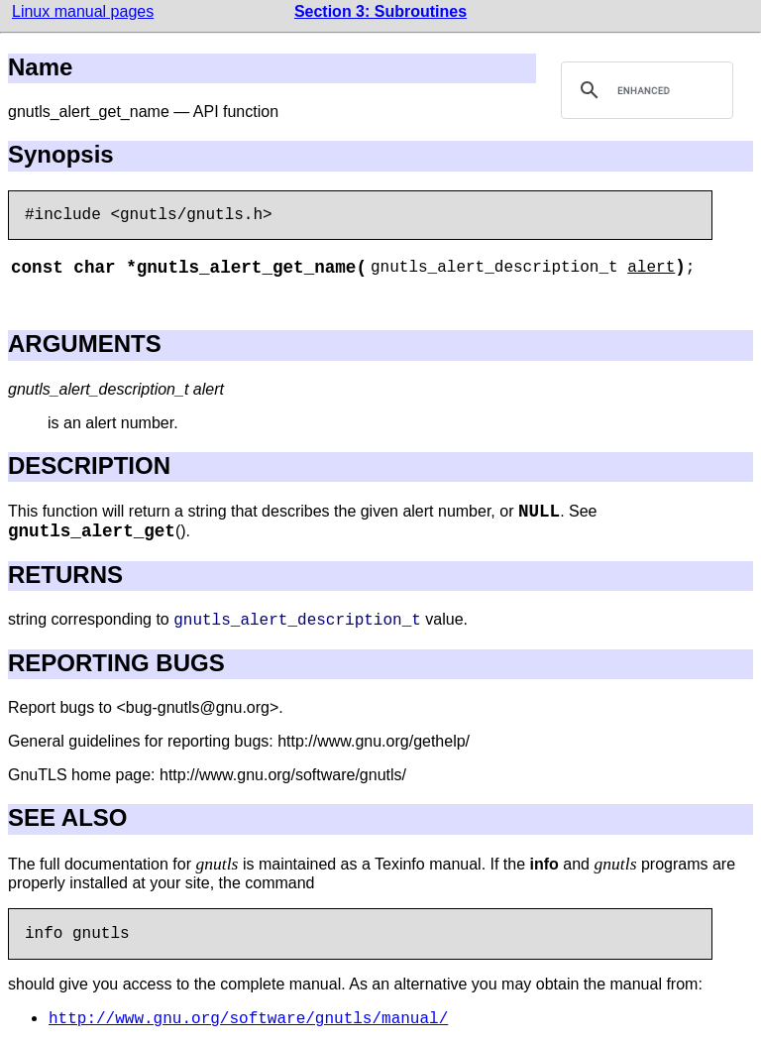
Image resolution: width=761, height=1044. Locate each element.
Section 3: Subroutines (380, 11)
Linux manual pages (83, 11)
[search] (644, 90)
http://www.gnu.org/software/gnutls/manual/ (248, 1019)
